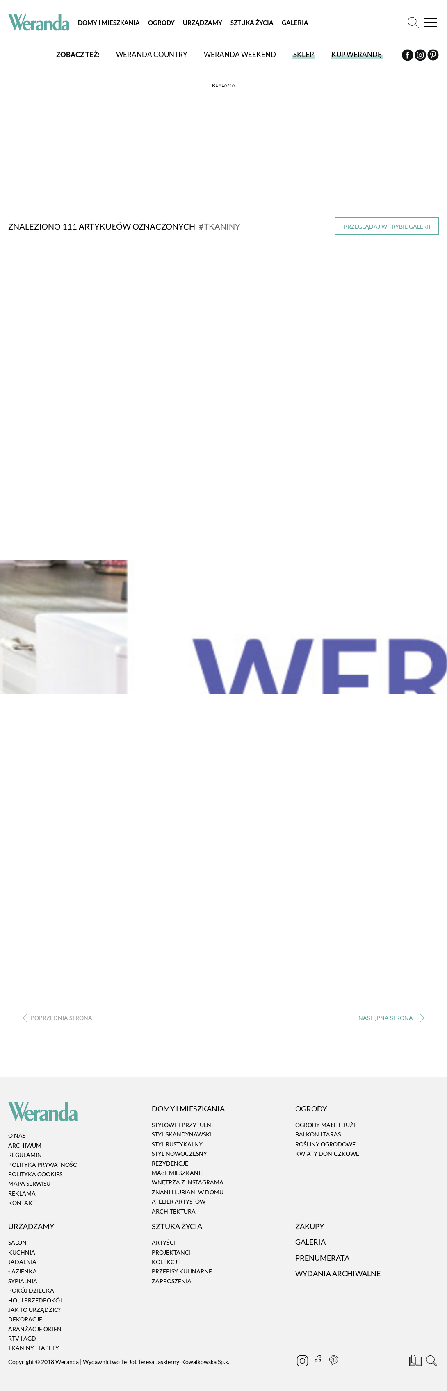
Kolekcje (166, 1261)
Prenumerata (322, 1257)
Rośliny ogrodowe (325, 1144)
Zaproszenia (172, 1280)
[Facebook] (408, 56)
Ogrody (161, 22)
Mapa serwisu (29, 1183)
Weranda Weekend (240, 54)
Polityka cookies (35, 1174)
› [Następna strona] (389, 1018)
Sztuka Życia (252, 22)
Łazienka (22, 1271)
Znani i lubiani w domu (188, 1192)
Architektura (174, 1210)
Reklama (22, 1193)
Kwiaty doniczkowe (327, 1153)
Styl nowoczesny (179, 1153)
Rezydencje (170, 1162)
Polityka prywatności (43, 1164)
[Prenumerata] (416, 1362)
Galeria (295, 22)
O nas (16, 1135)
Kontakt (22, 1202)
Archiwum (24, 1145)
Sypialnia (22, 1280)
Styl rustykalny (177, 1144)
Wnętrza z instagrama (188, 1182)
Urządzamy (202, 22)
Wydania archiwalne (338, 1273)
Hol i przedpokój (35, 1299)
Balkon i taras (318, 1134)
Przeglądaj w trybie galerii (387, 226)
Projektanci (171, 1251)
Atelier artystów (178, 1201)
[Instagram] (421, 56)
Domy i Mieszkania (109, 22)
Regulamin (25, 1154)
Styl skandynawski (182, 1134)
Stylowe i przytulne (183, 1124)
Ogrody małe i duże (326, 1124)
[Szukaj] (413, 22)
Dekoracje (25, 1319)
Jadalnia (22, 1261)
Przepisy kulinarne (182, 1271)
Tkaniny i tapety (33, 1347)
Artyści (164, 1242)
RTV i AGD (22, 1338)
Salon (17, 1242)
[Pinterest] (433, 56)
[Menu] (430, 22)
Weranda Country (151, 54)
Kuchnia (21, 1251)
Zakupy (309, 1226)
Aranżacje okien (35, 1328)
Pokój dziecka (31, 1290)
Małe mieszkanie (177, 1172)
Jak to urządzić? (34, 1309)
